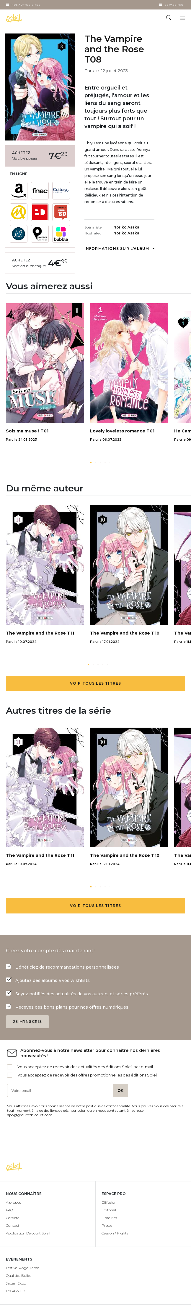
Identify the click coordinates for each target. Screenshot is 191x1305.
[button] (91, 462)
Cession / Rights (115, 1233)
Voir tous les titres (95, 683)
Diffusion (109, 1202)
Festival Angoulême (22, 1268)
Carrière (12, 1217)
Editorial (109, 1210)
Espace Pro (174, 4)
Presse (107, 1225)
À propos (13, 1202)
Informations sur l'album (119, 248)
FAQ (9, 1210)
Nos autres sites (26, 4)
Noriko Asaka (126, 227)
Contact (12, 1225)
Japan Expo (16, 1283)
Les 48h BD (15, 1291)
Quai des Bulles (18, 1275)
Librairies (109, 1217)
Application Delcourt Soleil (28, 1233)
